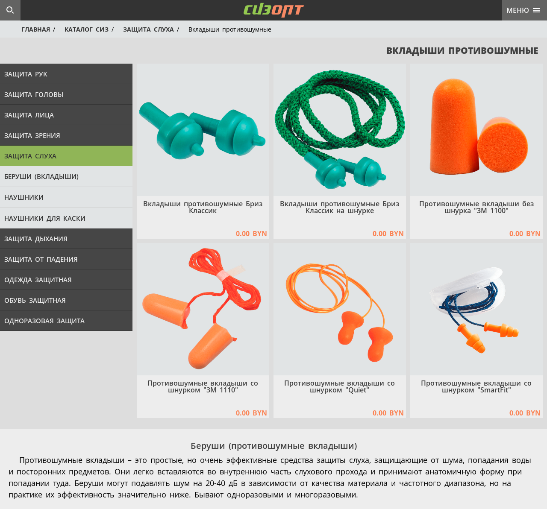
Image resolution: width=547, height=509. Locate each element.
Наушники (24, 197)
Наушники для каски (44, 218)
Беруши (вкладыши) (41, 176)
